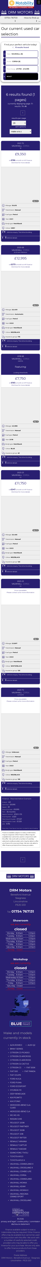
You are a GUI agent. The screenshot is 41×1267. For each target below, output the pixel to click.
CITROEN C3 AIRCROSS (20, 1060)
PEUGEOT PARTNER (19, 1126)
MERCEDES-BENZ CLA (20, 1111)
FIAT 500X (30, 1068)
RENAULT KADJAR (18, 1149)
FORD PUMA (15, 1083)
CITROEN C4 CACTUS (19, 1064)
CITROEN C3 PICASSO (20, 1053)
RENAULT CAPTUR (18, 1145)
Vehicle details (9, 237)
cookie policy (23, 1221)
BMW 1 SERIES (16, 1049)
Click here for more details (20, 163)
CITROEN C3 (15, 1068)
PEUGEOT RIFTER (18, 1138)
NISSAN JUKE (16, 1119)
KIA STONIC (15, 1101)
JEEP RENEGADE (17, 1094)
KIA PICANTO (16, 1098)
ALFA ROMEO (16, 1045)
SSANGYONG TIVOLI (19, 1153)
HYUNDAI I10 (15, 1090)
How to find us (31, 19)
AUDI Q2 (31, 1045)
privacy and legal (8, 1221)
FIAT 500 (14, 1071)
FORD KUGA (15, 1079)
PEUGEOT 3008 (17, 1130)
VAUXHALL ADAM (17, 1186)
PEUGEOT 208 (16, 1134)
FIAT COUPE (15, 1075)
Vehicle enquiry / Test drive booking (17, 231)
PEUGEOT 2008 (17, 1123)
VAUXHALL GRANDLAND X (21, 1164)
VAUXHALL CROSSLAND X (21, 1168)
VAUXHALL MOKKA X (19, 1190)
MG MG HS (15, 1115)
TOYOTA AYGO (16, 1156)
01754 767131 (11, 19)
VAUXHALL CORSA (18, 1175)
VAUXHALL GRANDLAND (21, 1179)
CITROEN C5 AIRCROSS (20, 1056)
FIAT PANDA (29, 1071)
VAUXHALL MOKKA (18, 1183)
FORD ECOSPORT (18, 1086)
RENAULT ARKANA (18, 1141)
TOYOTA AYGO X (17, 1160)
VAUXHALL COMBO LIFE (20, 1171)
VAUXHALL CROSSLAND (20, 1200)
